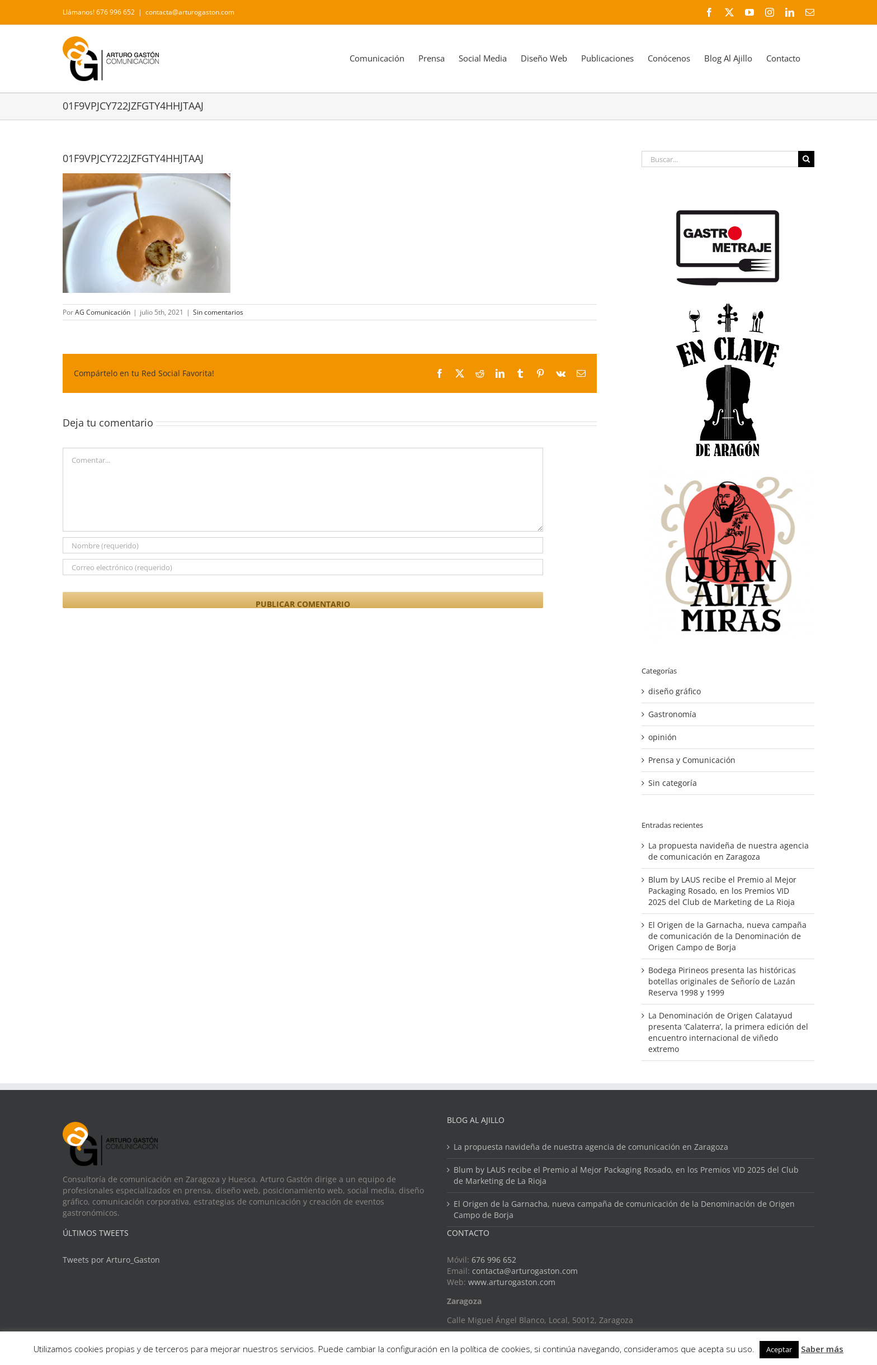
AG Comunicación (102, 312)
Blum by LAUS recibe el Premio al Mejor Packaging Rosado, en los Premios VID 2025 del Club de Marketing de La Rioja (722, 890)
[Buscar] (806, 159)
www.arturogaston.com (511, 1282)
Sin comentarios (218, 312)
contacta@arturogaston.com (189, 12)
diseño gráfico (674, 691)
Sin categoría (672, 783)
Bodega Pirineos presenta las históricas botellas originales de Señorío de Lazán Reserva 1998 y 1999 (722, 981)
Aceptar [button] (779, 1349)
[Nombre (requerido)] (303, 545)
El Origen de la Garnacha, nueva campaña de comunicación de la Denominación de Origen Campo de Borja (727, 936)
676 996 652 (493, 1259)
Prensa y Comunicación (691, 760)
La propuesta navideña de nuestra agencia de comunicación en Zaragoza (728, 851)
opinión (662, 737)
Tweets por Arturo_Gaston (111, 1259)
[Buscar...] (720, 159)
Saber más (822, 1348)
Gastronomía (672, 714)
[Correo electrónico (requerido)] (303, 567)
